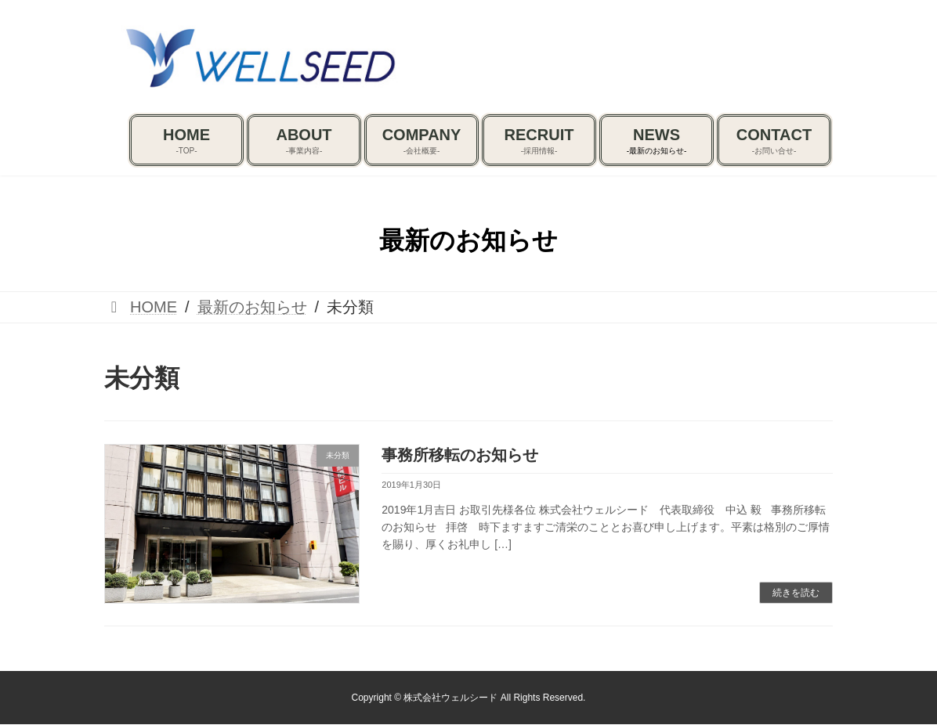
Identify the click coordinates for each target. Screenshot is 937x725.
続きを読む (795, 592)
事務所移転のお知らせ (460, 454)
